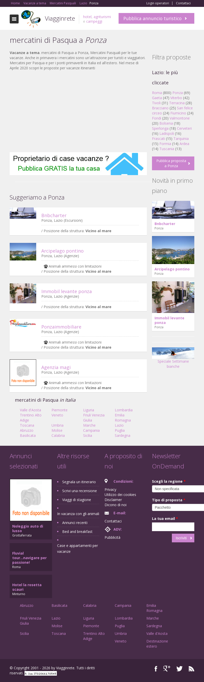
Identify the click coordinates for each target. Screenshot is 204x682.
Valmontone (180, 118)
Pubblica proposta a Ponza (171, 163)
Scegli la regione (169, 481)
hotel (87, 16)
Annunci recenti (74, 522)
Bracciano (160, 108)
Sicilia (87, 435)
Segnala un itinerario (79, 481)
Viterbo (176, 97)
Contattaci (183, 3)
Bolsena (166, 123)
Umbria (57, 425)
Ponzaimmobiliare (61, 327)
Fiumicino (178, 113)
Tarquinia (181, 138)
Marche (89, 425)
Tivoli (156, 102)
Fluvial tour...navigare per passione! (29, 558)
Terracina (177, 102)
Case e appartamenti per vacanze (77, 548)
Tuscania (166, 148)
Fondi (156, 118)
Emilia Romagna (123, 418)
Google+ (166, 668)
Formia (165, 143)
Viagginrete (60, 18)
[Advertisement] (78, 111)
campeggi (94, 21)
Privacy (110, 489)
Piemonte (60, 410)
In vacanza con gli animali (78, 513)
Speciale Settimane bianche (173, 359)
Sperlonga (160, 128)
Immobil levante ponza (66, 291)
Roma (157, 92)
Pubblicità (112, 537)
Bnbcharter (54, 215)
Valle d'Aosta (30, 410)
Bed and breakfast (77, 531)
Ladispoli (166, 133)
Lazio (119, 425)
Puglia (120, 430)
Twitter (179, 668)
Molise (57, 430)
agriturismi (102, 16)
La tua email (165, 518)
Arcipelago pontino (62, 251)
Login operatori (157, 3)
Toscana (27, 425)
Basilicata (28, 435)
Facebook (156, 668)
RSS (191, 668)
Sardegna (122, 435)
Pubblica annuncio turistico (152, 18)
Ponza (177, 92)
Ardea (184, 143)
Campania (91, 430)
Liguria (88, 410)
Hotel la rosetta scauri (27, 587)
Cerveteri (184, 128)
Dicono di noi (115, 504)
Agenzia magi (56, 367)
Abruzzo (26, 430)
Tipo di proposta (168, 499)
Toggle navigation (14, 19)
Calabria (58, 435)
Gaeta (157, 97)
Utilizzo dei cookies (120, 494)
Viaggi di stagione (76, 499)
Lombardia (124, 410)
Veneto (57, 415)
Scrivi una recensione (79, 490)
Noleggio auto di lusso (27, 528)
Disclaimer (113, 499)
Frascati (158, 138)
